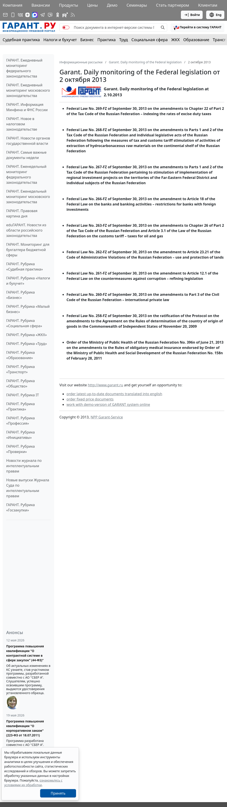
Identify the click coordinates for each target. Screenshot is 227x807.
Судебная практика (21, 39)
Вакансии (40, 5)
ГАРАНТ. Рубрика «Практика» (20, 406)
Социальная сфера (149, 39)
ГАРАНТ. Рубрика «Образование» (20, 355)
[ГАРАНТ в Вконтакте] (20, 14)
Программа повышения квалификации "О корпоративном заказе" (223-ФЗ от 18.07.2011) (25, 728)
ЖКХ (175, 39)
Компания (12, 5)
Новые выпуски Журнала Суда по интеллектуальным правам (27, 488)
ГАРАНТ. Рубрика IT (22, 395)
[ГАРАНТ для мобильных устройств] (13, 14)
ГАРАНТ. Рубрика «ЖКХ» (26, 334)
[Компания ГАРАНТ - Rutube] (65, 14)
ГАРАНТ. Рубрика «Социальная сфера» (24, 323)
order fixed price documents (90, 399)
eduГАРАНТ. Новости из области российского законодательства (26, 230)
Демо (112, 5)
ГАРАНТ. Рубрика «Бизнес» (20, 295)
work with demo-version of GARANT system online (108, 404)
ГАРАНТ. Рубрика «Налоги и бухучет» (28, 281)
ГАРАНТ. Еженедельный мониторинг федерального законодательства (26, 174)
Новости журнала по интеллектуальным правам (24, 466)
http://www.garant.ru (105, 385)
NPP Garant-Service (106, 417)
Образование (196, 39)
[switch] (65, 27)
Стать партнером (172, 5)
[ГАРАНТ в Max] (35, 15)
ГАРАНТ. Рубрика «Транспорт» (20, 369)
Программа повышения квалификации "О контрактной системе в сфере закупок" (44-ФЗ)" (25, 653)
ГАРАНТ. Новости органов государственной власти (28, 141)
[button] (197, 27)
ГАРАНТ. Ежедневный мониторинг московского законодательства (28, 90)
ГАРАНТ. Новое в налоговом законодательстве (21, 124)
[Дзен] (27, 15)
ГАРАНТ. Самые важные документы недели (26, 155)
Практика (106, 39)
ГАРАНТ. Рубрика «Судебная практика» (24, 266)
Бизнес (87, 39)
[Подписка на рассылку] (5, 14)
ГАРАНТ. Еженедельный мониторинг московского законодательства (28, 196)
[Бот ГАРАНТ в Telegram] (50, 14)
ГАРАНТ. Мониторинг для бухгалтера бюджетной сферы (27, 249)
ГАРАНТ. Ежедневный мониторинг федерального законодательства (24, 68)
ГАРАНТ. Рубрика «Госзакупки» (20, 507)
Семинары (137, 5)
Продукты (68, 5)
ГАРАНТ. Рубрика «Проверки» (20, 449)
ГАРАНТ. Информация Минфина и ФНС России (27, 107)
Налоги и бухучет (60, 39)
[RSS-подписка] (72, 14)
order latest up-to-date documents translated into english (114, 393)
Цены (92, 5)
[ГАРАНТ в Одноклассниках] (57, 14)
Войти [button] (192, 14)
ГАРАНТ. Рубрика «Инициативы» (20, 435)
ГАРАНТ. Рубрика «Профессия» (20, 421)
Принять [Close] (58, 793)
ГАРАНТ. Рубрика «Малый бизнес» (28, 309)
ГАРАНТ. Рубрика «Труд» (26, 343)
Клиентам (207, 5)
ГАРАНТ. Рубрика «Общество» (20, 383)
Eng (215, 14)
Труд (123, 39)
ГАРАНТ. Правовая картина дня (21, 213)
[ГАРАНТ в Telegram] (42, 14)
